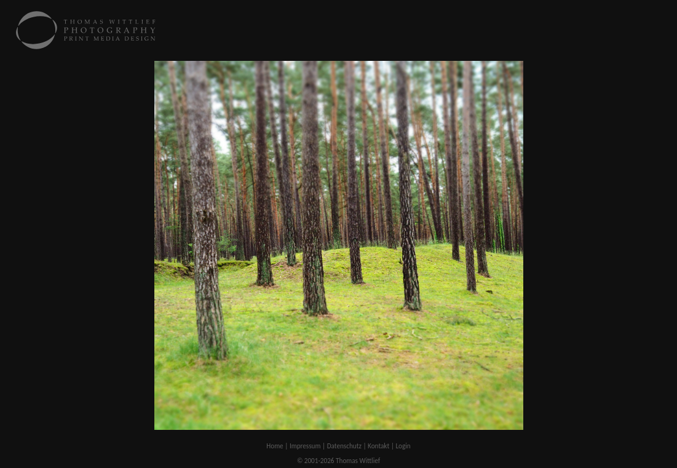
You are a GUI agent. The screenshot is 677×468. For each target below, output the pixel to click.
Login (402, 446)
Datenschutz (344, 446)
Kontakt (378, 446)
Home (274, 446)
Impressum (305, 446)
